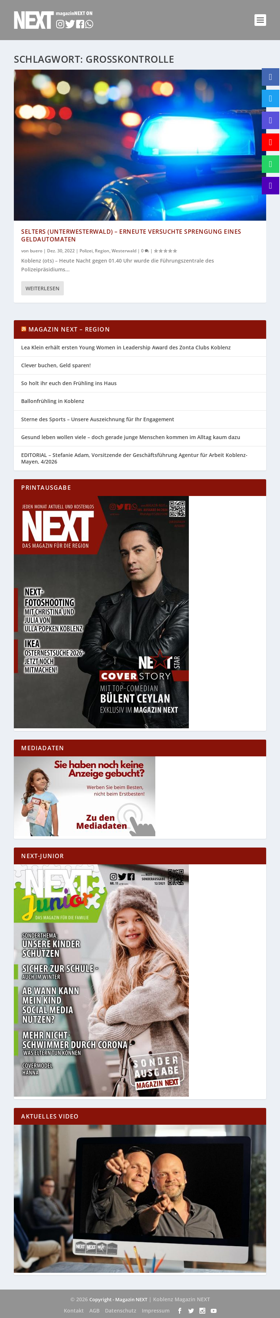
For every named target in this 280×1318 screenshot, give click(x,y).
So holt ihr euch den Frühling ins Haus (69, 383)
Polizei (86, 250)
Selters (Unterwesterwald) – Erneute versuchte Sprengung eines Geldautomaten (131, 235)
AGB (94, 1310)
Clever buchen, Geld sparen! (56, 365)
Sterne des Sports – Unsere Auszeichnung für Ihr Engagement (97, 419)
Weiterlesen (42, 287)
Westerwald (124, 250)
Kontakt (74, 1310)
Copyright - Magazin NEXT (118, 1299)
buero (36, 250)
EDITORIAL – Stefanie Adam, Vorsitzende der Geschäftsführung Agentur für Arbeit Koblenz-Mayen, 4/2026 (134, 458)
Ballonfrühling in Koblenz (52, 401)
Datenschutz (120, 1310)
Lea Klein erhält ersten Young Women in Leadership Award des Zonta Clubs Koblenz (126, 347)
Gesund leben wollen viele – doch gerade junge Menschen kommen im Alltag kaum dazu (130, 437)
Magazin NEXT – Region (69, 329)
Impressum (156, 1310)
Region (102, 250)
